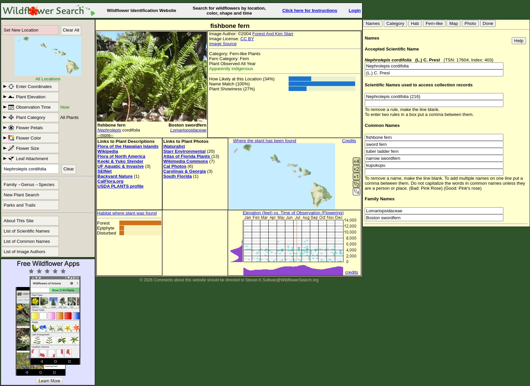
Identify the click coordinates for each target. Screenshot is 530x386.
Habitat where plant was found (127, 213)
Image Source (223, 43)
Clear (69, 168)
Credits (349, 140)
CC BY (247, 38)
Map (453, 23)
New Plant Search (21, 194)
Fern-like (434, 23)
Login (355, 10)
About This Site (19, 220)
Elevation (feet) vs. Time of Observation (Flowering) (293, 212)
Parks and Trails (20, 205)
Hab (415, 23)
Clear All (71, 30)
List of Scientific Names (27, 231)
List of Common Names (27, 241)
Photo (470, 23)
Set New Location (21, 30)
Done (488, 23)
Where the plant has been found (264, 140)
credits (351, 272)
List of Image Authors (24, 251)
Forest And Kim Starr (273, 33)
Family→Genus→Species (29, 184)
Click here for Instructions (309, 10)
